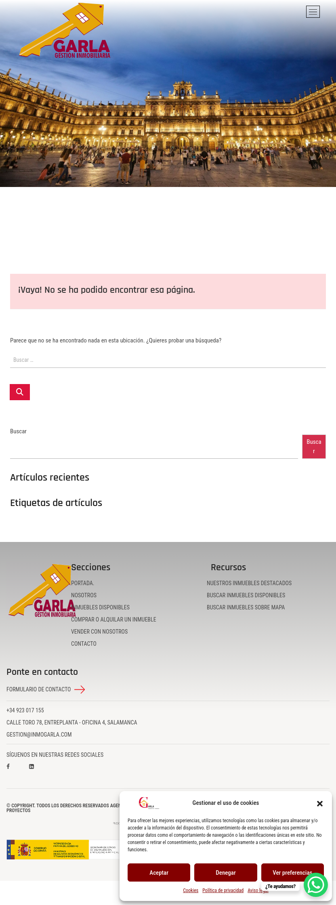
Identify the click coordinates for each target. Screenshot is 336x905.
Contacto (84, 643)
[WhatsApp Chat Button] (316, 885)
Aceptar (158, 872)
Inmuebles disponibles (100, 607)
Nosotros (84, 595)
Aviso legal (258, 890)
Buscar (18, 431)
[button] (320, 803)
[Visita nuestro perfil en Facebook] (16, 772)
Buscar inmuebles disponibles (246, 595)
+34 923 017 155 (25, 710)
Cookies (190, 890)
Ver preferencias (292, 872)
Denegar (225, 872)
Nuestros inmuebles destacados (249, 583)
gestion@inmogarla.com (39, 734)
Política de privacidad (223, 890)
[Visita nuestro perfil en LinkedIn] (38, 772)
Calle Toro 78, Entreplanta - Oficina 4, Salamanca (71, 722)
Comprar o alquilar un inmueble (113, 619)
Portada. (82, 583)
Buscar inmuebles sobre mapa (246, 607)
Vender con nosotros (99, 631)
